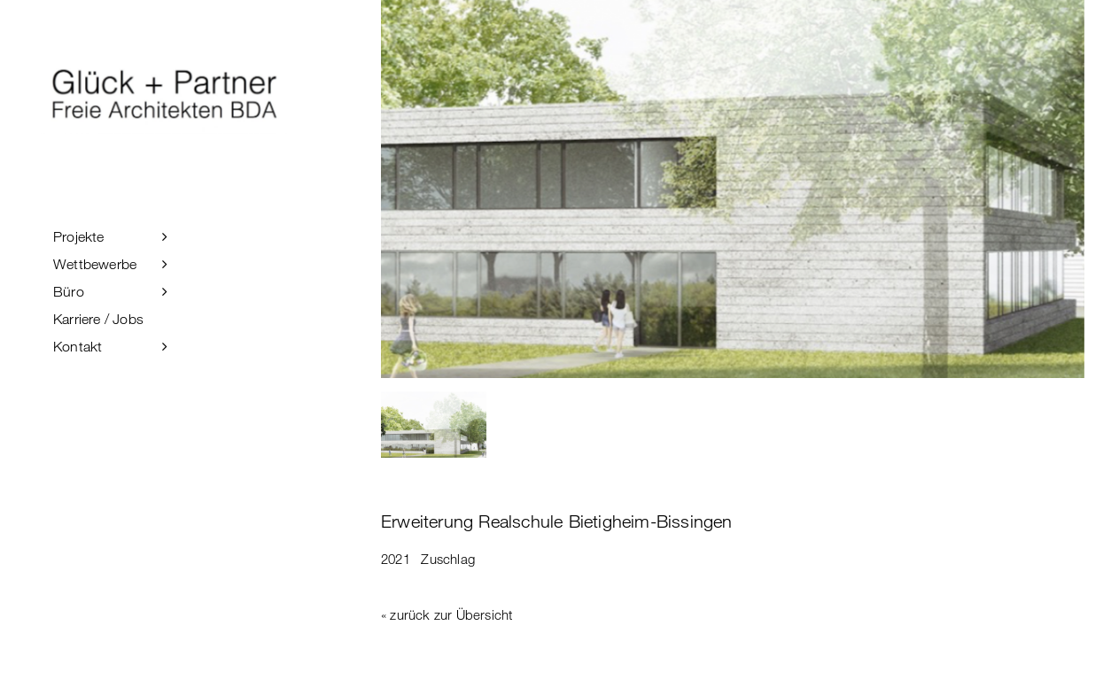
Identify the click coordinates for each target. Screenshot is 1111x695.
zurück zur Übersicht (451, 614)
